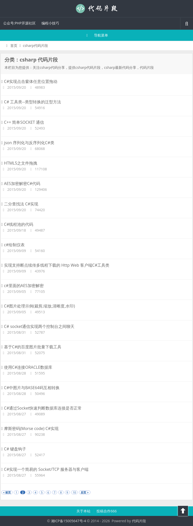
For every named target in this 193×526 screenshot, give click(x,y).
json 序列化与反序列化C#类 (27, 142)
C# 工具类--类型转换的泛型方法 (31, 102)
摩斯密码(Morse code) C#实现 (30, 428)
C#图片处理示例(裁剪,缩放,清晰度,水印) (38, 306)
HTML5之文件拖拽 (19, 163)
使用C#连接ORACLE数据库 (26, 367)
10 (74, 492)
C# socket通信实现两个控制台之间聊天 (37, 326)
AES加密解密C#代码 (20, 183)
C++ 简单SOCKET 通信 (22, 122)
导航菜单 (96, 35)
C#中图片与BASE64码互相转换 (30, 387)
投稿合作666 (106, 511)
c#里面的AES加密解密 (22, 285)
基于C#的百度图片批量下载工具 (31, 347)
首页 (11, 45)
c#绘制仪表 (13, 244)
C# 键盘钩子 (13, 449)
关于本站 (83, 511)
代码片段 (96, 9)
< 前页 (7, 492)
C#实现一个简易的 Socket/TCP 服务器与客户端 (44, 469)
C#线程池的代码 (17, 224)
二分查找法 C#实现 (19, 204)
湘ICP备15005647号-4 (68, 520)
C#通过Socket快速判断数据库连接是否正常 (41, 408)
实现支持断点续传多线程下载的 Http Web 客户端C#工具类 (55, 265)
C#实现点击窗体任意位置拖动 (29, 81)
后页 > (84, 492)
